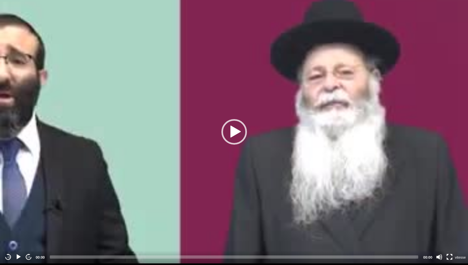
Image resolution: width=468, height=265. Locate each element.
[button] (234, 132)
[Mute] (439, 257)
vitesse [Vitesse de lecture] (460, 257)
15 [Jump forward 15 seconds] (28, 257)
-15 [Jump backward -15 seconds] (8, 257)
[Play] (18, 257)
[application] (234, 131)
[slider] (234, 257)
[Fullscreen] (449, 257)
